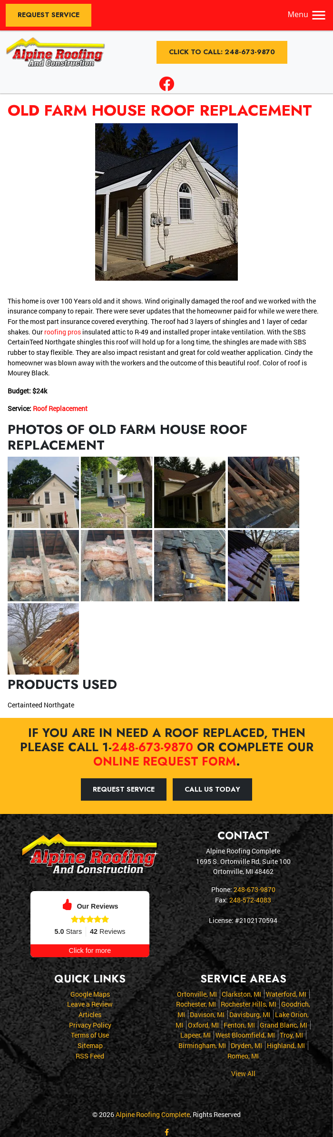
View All (243, 1073)
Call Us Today (212, 789)
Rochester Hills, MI (248, 1003)
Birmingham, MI (202, 1044)
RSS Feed (90, 1054)
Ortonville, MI (197, 993)
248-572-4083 (250, 899)
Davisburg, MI (249, 1014)
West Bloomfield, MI (245, 1034)
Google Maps (90, 993)
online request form (164, 761)
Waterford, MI (286, 993)
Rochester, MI (196, 1003)
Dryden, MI (246, 1044)
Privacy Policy (90, 1024)
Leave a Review (90, 1003)
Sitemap (90, 1044)
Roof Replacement (60, 408)
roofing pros (62, 331)
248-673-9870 (152, 746)
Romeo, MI (243, 1054)
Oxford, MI (203, 1024)
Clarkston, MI (241, 993)
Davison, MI (207, 1014)
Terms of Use (90, 1034)
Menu (307, 14)
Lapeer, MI (195, 1034)
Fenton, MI (239, 1024)
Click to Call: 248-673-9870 (222, 52)
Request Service (48, 15)
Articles (89, 1014)
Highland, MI (286, 1044)
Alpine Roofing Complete (153, 1113)
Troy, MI (291, 1034)
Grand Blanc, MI (283, 1024)
